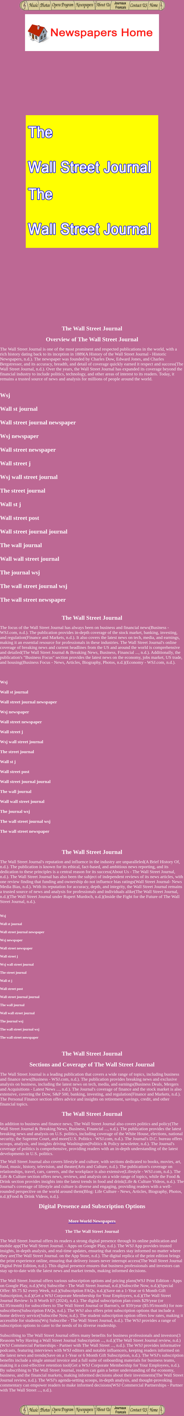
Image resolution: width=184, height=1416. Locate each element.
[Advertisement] (92, 83)
